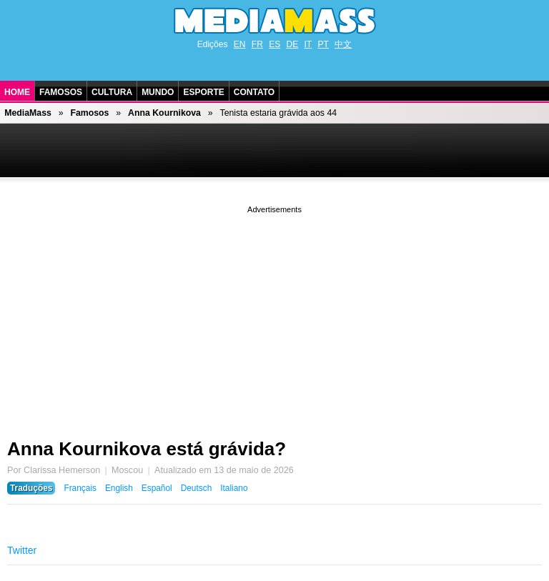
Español (157, 488)
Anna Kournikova (164, 113)
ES (274, 44)
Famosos (60, 92)
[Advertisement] (274, 317)
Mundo (158, 92)
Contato (254, 92)
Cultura (112, 92)
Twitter (21, 550)
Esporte (203, 92)
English (119, 488)
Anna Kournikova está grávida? (146, 449)
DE (293, 44)
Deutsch (196, 488)
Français (80, 488)
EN (240, 44)
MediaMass (27, 113)
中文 (343, 44)
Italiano (233, 488)
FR (257, 44)
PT (323, 44)
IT (308, 44)
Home (17, 92)
